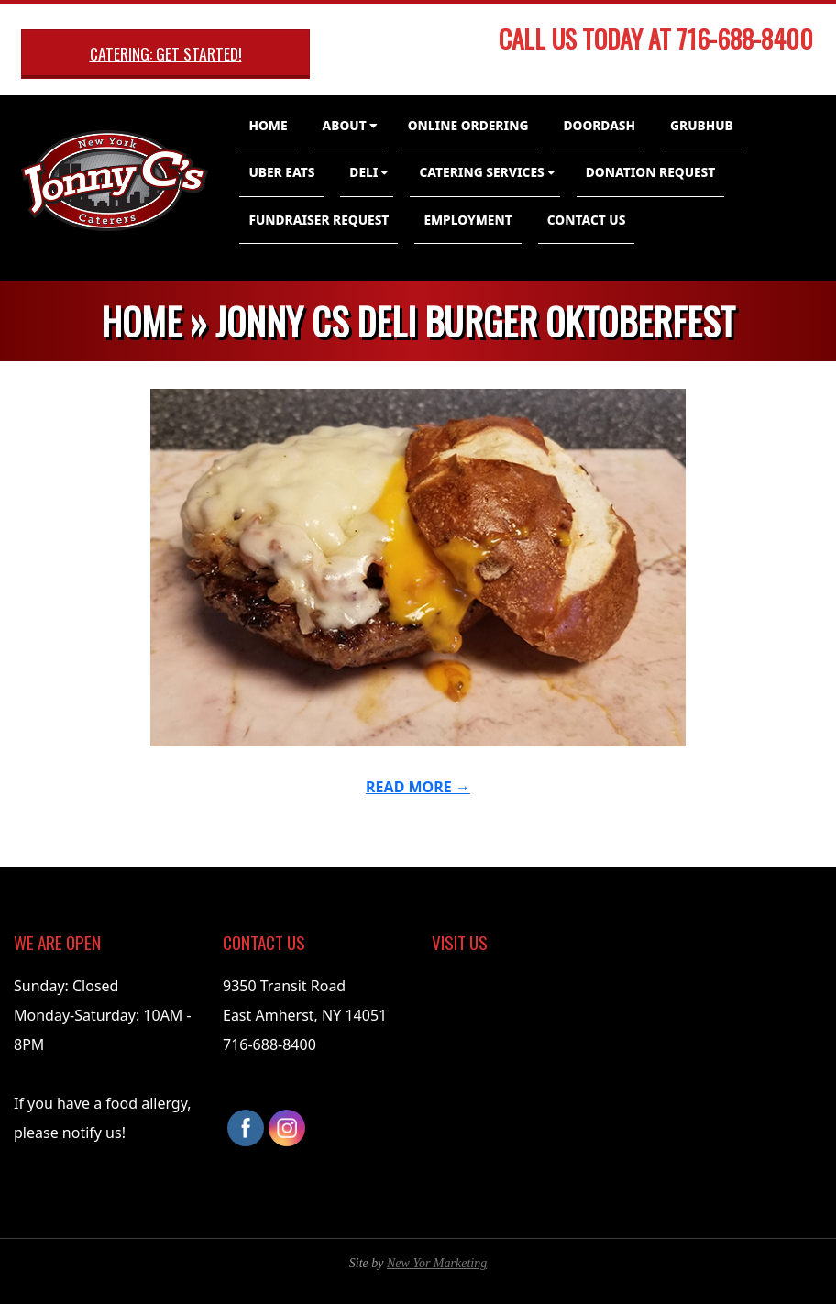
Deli (363, 172)
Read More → (418, 787)
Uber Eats (281, 172)
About (345, 125)
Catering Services (481, 172)
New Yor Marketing (437, 1263)
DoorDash (599, 125)
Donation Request (651, 172)
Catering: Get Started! (166, 53)
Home (267, 125)
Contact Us (586, 219)
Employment (468, 219)
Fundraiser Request (318, 219)
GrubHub (701, 125)
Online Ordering (468, 125)
